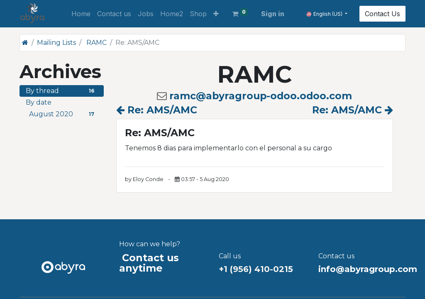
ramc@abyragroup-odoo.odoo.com (260, 96)
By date (38, 102)
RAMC (96, 43)
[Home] (25, 43)
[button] (216, 13)
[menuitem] (81, 13)
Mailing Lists (56, 43)
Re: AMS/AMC (156, 110)
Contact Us (382, 14)
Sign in (272, 14)
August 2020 (63, 114)
